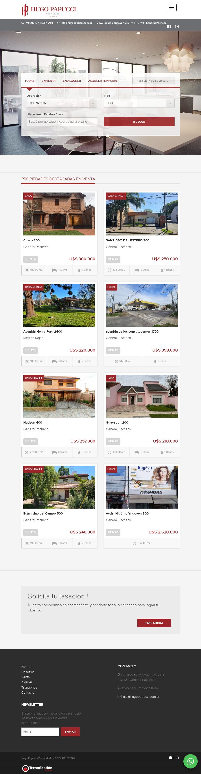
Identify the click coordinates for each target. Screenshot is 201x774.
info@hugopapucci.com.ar (74, 22)
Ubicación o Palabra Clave (45, 114)
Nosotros (28, 672)
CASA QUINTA (33, 287)
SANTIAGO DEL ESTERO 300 (127, 241)
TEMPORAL (103, 81)
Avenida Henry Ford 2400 (42, 332)
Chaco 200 (31, 241)
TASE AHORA (154, 623)
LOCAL (111, 287)
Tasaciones (29, 687)
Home (25, 667)
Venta (25, 677)
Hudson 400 (32, 423)
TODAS (29, 81)
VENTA (48, 81)
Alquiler (26, 682)
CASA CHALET (116, 196)
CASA (28, 196)
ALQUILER (72, 81)
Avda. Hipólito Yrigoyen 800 (127, 514)
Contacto (27, 692)
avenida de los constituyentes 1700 (132, 332)
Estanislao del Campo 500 (43, 514)
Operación (34, 96)
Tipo (107, 96)
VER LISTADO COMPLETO (153, 80)
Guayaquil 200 (117, 423)
